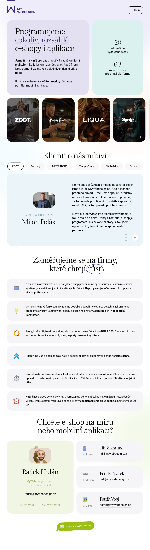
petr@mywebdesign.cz (114, 479)
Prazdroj (35, 166)
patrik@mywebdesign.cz (115, 504)
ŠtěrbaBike (112, 166)
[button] (125, 237)
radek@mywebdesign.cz (40, 494)
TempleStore (86, 166)
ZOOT (15, 166)
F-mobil (134, 166)
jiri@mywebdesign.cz (113, 453)
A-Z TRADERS (60, 166)
